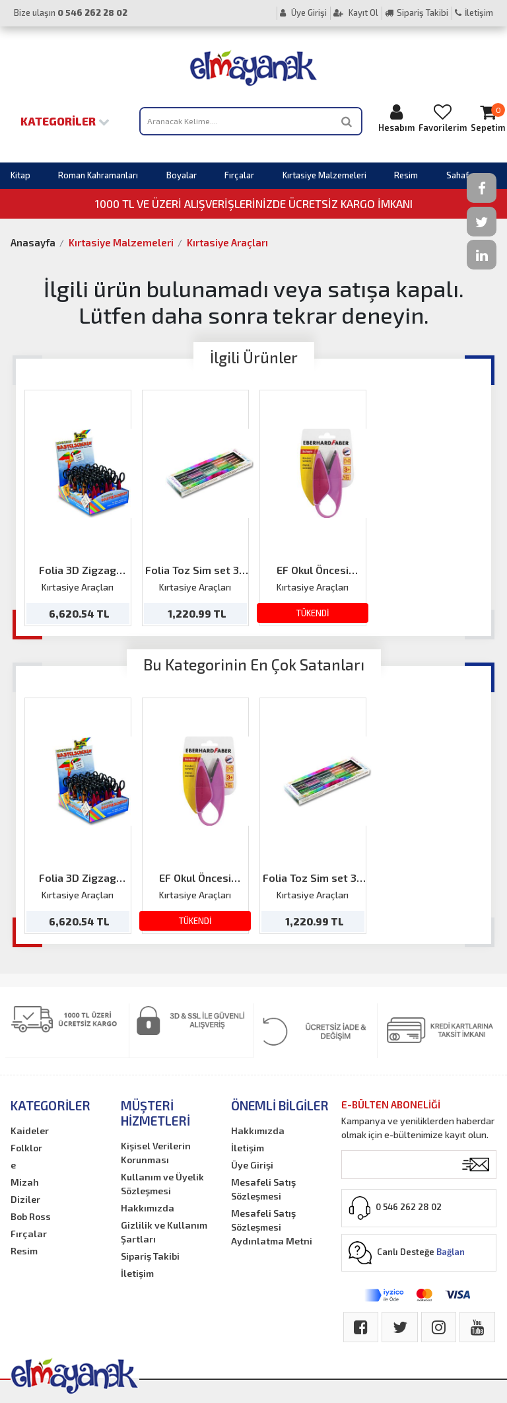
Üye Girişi (303, 12)
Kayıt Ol (355, 12)
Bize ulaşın (70, 12)
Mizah (25, 1182)
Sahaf (457, 175)
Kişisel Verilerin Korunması (156, 1152)
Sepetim (488, 118)
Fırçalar (239, 175)
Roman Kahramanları (98, 175)
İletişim (474, 12)
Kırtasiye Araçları (227, 242)
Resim (406, 175)
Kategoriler (65, 120)
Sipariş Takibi (416, 12)
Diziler (25, 1199)
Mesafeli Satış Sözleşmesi (263, 1189)
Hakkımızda (147, 1207)
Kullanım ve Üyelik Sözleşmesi (162, 1183)
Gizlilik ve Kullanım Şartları (164, 1231)
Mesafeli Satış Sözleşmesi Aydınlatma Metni (271, 1226)
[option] (78, 508)
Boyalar (181, 175)
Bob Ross (31, 1216)
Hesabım (396, 118)
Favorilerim (443, 118)
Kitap (20, 175)
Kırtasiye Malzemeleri (324, 175)
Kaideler (30, 1130)
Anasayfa (33, 242)
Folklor (26, 1147)
